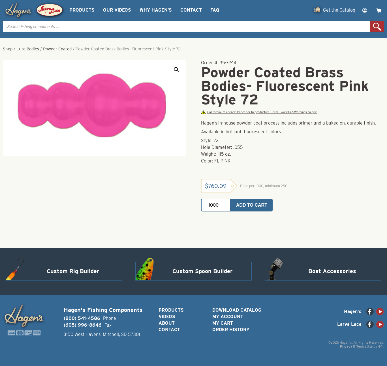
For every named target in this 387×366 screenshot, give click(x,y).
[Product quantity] (215, 205)
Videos (167, 316)
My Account (227, 316)
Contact (191, 10)
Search (377, 26)
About (167, 323)
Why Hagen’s (156, 10)
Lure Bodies (27, 49)
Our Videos (117, 10)
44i (380, 346)
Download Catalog (236, 310)
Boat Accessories (332, 271)
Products (82, 10)
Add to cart (251, 205)
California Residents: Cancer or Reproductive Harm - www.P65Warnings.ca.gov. (259, 112)
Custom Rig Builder (73, 271)
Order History (230, 329)
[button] (176, 70)
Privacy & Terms (353, 346)
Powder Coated (57, 49)
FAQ (214, 10)
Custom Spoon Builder (202, 271)
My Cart (222, 323)
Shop (7, 49)
